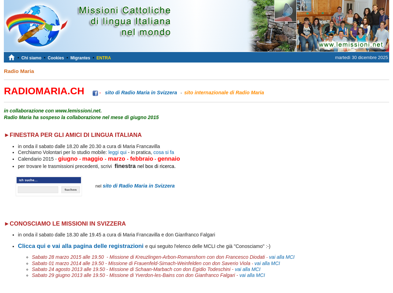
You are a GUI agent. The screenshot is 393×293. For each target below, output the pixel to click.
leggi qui (117, 152)
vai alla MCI (282, 257)
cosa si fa (163, 152)
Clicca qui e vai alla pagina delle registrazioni (80, 246)
